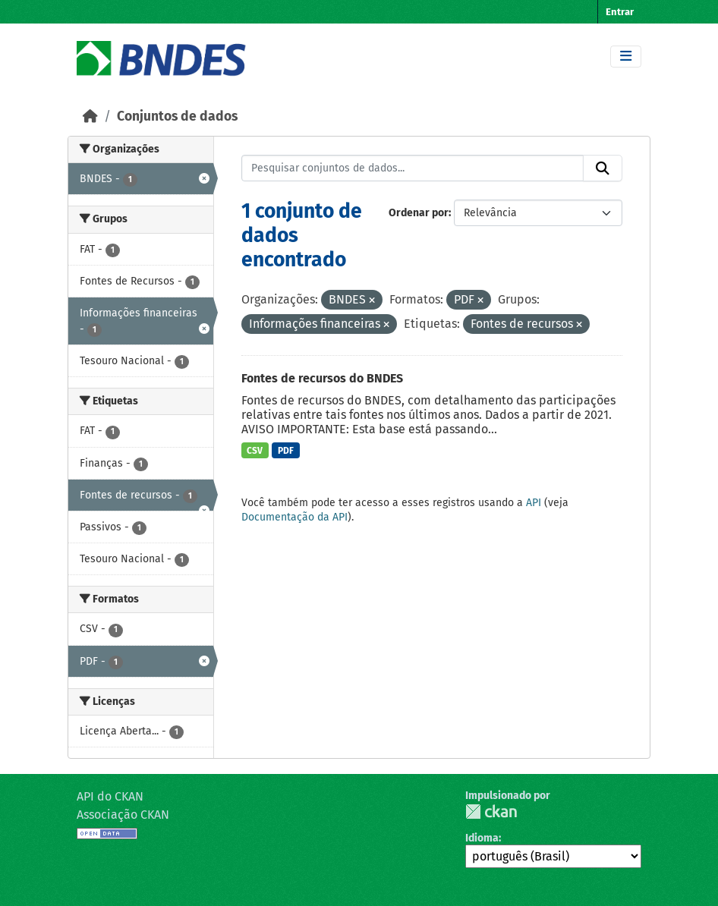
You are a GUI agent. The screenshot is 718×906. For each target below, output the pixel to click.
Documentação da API (294, 517)
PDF (286, 450)
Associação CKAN (123, 814)
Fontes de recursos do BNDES (322, 378)
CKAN (491, 811)
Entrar (620, 11)
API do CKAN (110, 796)
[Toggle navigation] (625, 57)
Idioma (482, 838)
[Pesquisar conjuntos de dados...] (412, 168)
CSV (255, 450)
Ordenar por (419, 212)
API (533, 502)
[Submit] (602, 168)
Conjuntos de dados (177, 116)
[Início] (90, 116)
